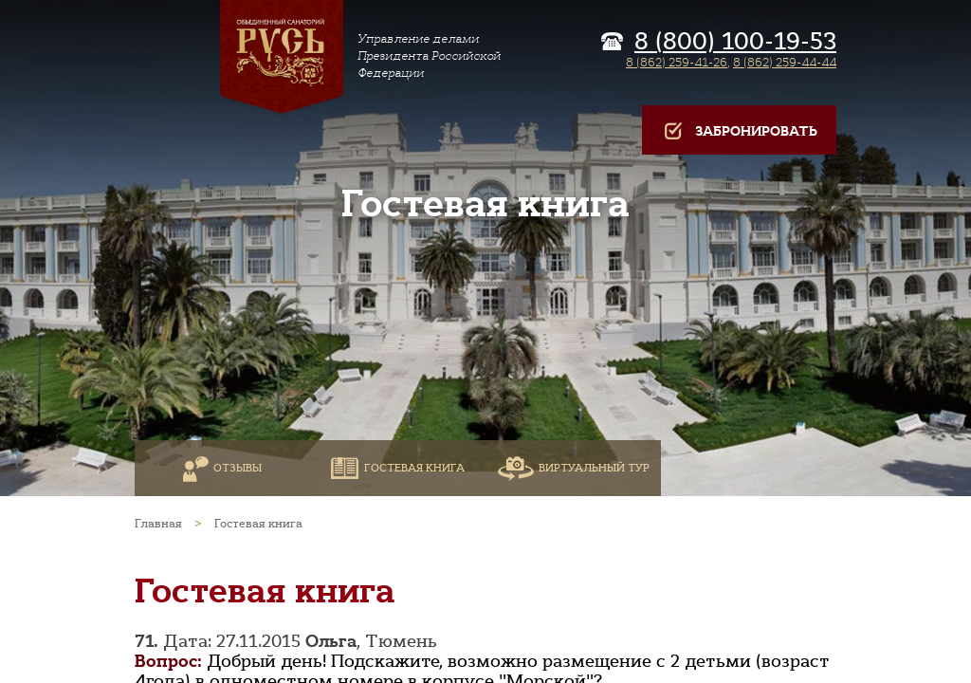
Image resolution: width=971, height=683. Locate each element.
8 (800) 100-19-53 (735, 42)
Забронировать (739, 131)
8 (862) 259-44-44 (784, 62)
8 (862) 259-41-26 (676, 62)
